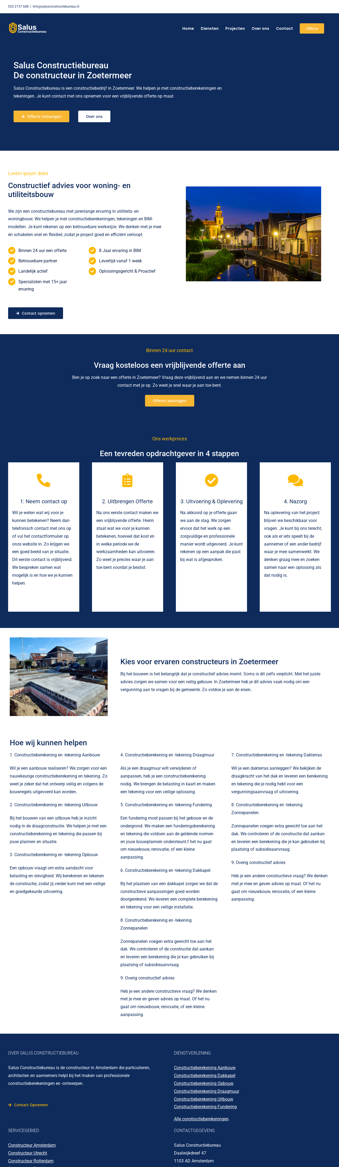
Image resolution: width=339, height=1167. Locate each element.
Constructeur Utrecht (27, 1153)
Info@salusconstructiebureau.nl (56, 6)
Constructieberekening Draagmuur (206, 1091)
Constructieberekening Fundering (205, 1106)
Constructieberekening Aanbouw (205, 1067)
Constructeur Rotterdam (31, 1160)
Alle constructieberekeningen (201, 1118)
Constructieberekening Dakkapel (204, 1075)
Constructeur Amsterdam (32, 1145)
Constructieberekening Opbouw (203, 1083)
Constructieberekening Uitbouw (203, 1099)
